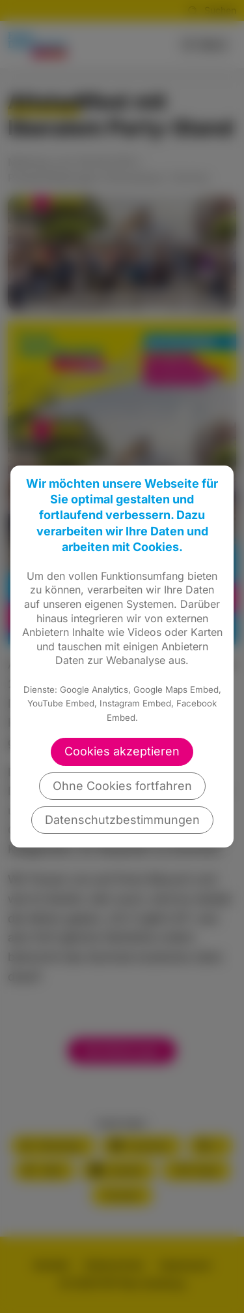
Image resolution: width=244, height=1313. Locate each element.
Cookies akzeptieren (122, 751)
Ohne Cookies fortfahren (122, 786)
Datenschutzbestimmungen (122, 820)
